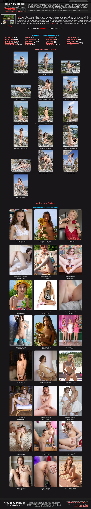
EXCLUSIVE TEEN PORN (60, 11)
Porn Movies (21, 9)
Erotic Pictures (9, 11)
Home (36, 49)
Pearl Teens (50, 41)
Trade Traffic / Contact (81, 505)
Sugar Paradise (71, 37)
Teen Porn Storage (72, 43)
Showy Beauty (50, 44)
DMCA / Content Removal (81, 506)
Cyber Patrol (70, 502)
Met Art (27, 44)
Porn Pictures (9, 9)
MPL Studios (50, 37)
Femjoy (27, 37)
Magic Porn (29, 43)
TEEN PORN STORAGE (43, 11)
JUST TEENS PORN (74, 11)
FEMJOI (32, 11)
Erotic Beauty (9, 43)
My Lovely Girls (51, 39)
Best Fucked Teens (11, 41)
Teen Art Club (71, 41)
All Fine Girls (9, 37)
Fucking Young (30, 39)
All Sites (69, 44)
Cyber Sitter (84, 502)
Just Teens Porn (30, 41)
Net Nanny (77, 502)
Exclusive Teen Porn (11, 44)
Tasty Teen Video (72, 39)
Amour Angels (9, 39)
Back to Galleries (43, 49)
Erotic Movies (21, 11)
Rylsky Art (49, 43)
